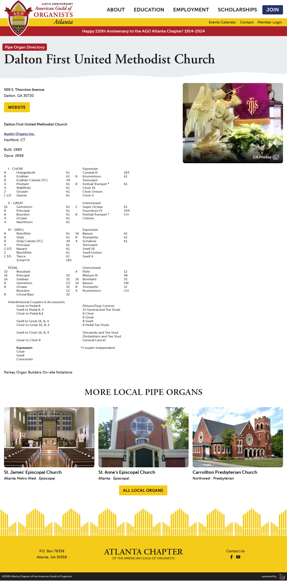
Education (149, 10)
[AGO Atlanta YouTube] (238, 557)
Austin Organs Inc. (19, 134)
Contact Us (235, 551)
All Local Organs (143, 490)
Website (17, 107)
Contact (247, 22)
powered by (273, 576)
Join (272, 10)
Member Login (270, 22)
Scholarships (237, 10)
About (116, 10)
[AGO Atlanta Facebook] (231, 557)
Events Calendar (222, 22)
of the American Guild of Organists (143, 554)
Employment (191, 10)
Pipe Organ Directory (24, 47)
